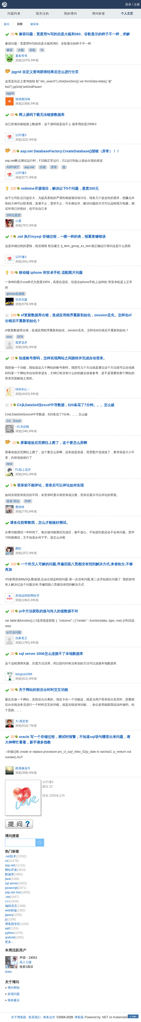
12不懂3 (20, 135)
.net (12, 897)
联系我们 (35, 1017)
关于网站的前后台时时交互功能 (43, 690)
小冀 (18, 221)
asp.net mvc (17, 892)
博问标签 (98, 13)
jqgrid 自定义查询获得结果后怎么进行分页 (45, 72)
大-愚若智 (21, 721)
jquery (13, 915)
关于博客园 (18, 1017)
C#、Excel (14, 421)
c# (12, 861)
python (14, 933)
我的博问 (70, 13)
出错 (43, 167)
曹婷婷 (19, 507)
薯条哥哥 (21, 56)
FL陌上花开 (23, 469)
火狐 (21, 50)
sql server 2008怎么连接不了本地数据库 (51, 654)
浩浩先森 (21, 299)
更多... (9, 942)
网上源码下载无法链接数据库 (41, 115)
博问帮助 (14, 987)
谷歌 (32, 50)
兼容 (10, 50)
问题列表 (14, 13)
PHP (28, 501)
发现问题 (14, 994)
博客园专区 (17, 924)
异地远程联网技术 (27, 595)
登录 (128, 4)
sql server (16, 883)
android (14, 937)
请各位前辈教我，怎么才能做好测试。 (40, 523)
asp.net (29, 167)
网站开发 (15, 870)
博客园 (79, 1017)
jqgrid (10, 93)
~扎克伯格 (22, 426)
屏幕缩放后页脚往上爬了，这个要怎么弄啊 (53, 443)
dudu (8, 971)
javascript (15, 888)
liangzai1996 (23, 674)
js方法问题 (14, 632)
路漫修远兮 (22, 768)
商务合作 (49, 1017)
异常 (54, 167)
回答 (20, 24)
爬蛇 (18, 548)
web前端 (15, 910)
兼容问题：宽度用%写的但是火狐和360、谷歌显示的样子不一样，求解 (74, 34)
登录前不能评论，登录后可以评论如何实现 (50, 485)
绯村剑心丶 (22, 389)
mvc (9, 337)
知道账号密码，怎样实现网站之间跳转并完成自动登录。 (63, 358)
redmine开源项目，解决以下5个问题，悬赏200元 (60, 188)
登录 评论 (13, 501)
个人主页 (127, 13)
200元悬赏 (14, 215)
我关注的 (42, 13)
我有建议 (14, 1000)
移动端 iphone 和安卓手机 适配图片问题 (51, 273)
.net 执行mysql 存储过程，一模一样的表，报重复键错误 (61, 236)
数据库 (14, 874)
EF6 (20, 337)
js (10, 919)
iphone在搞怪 (16, 294)
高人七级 (26, 962)
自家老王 (21, 638)
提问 (6, 24)
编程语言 (15, 906)
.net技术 (15, 856)
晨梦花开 (21, 342)
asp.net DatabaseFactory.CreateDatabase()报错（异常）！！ (70, 151)
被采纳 (34, 24)
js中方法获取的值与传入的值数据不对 (48, 611)
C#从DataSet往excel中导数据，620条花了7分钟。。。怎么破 (65, 405)
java (12, 879)
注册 (137, 4)
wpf (11, 928)
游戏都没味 (22, 99)
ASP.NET (13, 167)
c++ (12, 901)
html (9, 464)
